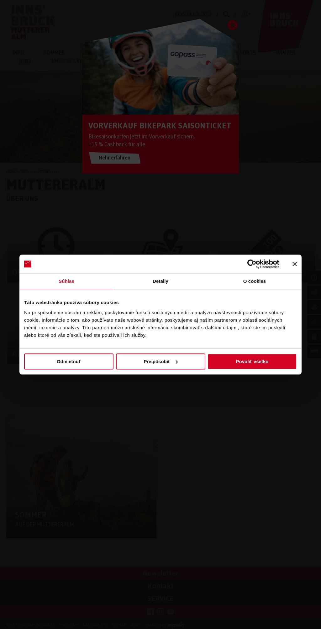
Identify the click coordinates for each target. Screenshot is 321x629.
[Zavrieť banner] (294, 264)
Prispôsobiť (161, 361)
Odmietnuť (69, 361)
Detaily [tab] (160, 281)
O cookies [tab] (254, 281)
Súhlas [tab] (66, 281)
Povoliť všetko (252, 361)
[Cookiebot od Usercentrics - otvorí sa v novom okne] (251, 264)
